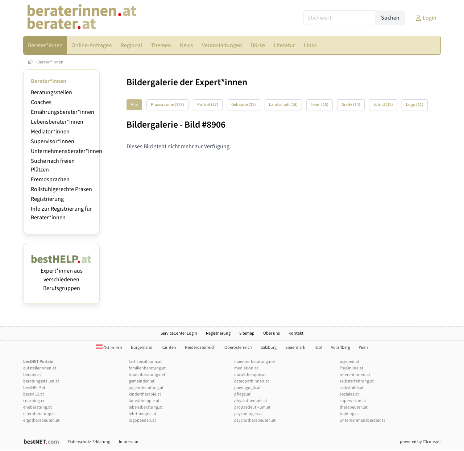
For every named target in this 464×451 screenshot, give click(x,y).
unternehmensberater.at (362, 420)
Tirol (318, 347)
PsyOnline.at (351, 368)
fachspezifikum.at (145, 362)
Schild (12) (383, 105)
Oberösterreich (238, 347)
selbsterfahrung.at (357, 381)
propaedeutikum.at (252, 407)
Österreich (109, 348)
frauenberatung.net (147, 375)
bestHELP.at (34, 388)
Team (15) (319, 105)
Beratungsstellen (51, 92)
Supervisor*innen (52, 141)
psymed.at (349, 362)
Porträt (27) (207, 105)
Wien (363, 347)
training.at (349, 414)
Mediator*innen (50, 132)
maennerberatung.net (254, 362)
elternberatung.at (39, 414)
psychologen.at (248, 414)
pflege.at (242, 394)
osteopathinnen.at (251, 381)
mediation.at (246, 368)
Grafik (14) (350, 105)
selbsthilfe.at (352, 388)
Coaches (41, 102)
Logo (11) (414, 105)
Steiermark (295, 347)
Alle (134, 105)
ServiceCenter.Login (179, 333)
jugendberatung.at (146, 388)
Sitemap (246, 333)
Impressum (129, 442)
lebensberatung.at (146, 407)
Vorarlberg (340, 347)
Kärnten (168, 347)
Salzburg (269, 347)
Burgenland (142, 347)
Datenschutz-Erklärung (89, 442)
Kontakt (296, 333)
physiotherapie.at (250, 401)
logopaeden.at (142, 420)
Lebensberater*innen (57, 122)
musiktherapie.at (250, 375)
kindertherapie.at (145, 394)
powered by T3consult (420, 442)
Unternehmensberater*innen (66, 151)
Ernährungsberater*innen (62, 112)
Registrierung (47, 199)
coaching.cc (34, 401)
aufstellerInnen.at (39, 368)
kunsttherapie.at (144, 401)
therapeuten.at (354, 407)
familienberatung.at (147, 368)
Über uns (271, 333)
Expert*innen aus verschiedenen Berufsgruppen (61, 275)
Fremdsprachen (50, 179)
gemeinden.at (141, 381)
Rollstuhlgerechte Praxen (61, 189)
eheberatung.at (37, 407)
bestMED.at (33, 394)
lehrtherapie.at (142, 414)
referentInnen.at (355, 375)
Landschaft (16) (283, 105)
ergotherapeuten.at (41, 420)
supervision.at (353, 401)
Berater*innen (50, 62)
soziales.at (349, 394)
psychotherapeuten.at (255, 420)
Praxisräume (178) (167, 105)
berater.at (32, 375)
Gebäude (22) (243, 105)
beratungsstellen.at (41, 381)
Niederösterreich (200, 347)
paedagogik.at (247, 388)
